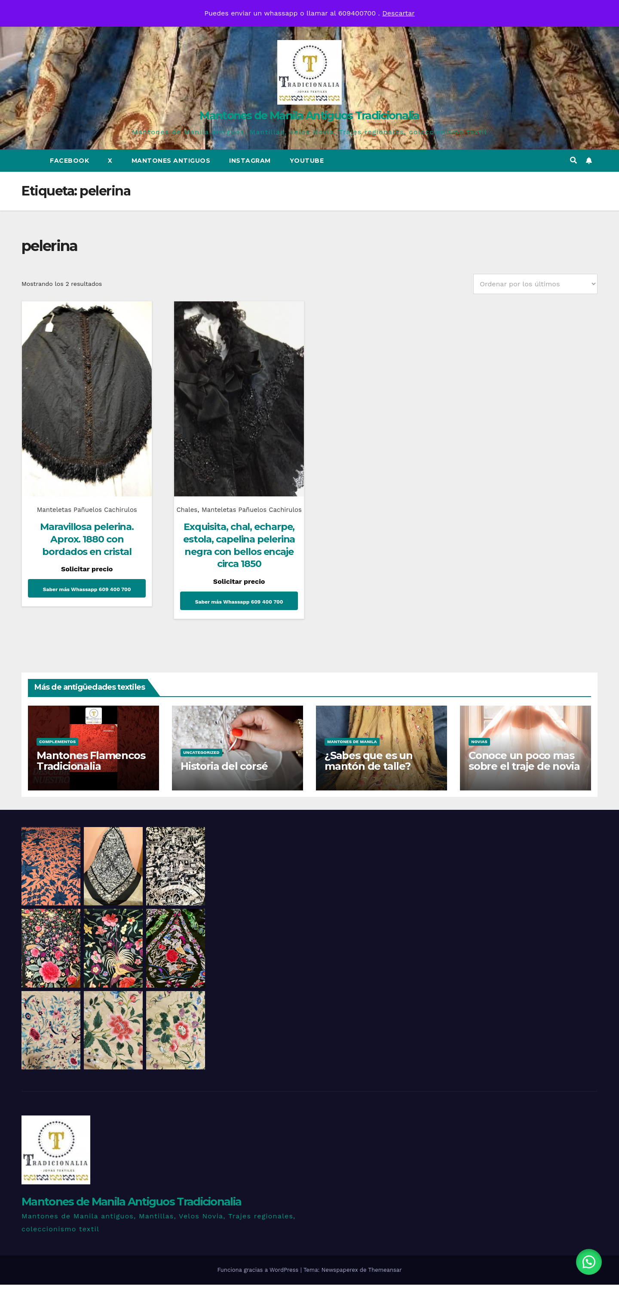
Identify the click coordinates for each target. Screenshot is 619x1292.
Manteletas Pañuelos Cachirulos (84, 504)
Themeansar (385, 1277)
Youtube (307, 160)
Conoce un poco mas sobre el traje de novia (524, 767)
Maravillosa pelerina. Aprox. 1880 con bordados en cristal (85, 533)
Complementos (57, 748)
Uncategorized (201, 759)
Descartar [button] (398, 13)
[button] (573, 160)
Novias (479, 748)
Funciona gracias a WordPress (258, 1277)
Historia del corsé (224, 773)
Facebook (69, 160)
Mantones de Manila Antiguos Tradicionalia (309, 115)
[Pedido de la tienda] (535, 284)
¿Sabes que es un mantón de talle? (369, 767)
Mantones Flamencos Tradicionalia (91, 767)
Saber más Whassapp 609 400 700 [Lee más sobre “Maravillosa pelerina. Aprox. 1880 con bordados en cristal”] (85, 584)
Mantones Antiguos (171, 160)
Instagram (250, 160)
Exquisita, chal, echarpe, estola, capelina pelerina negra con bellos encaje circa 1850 (234, 552)
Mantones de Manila (352, 748)
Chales (198, 504)
